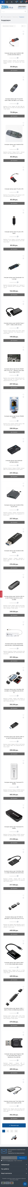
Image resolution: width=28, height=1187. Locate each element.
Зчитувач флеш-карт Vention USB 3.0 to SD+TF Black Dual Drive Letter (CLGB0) (14, 598)
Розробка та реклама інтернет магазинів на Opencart (14, 1178)
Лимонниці (15, 17)
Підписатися (22, 1157)
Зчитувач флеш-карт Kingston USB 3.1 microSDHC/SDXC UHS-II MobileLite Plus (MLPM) (13, 1055)
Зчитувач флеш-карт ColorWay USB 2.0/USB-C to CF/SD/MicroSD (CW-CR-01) (14, 691)
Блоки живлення (7, 17)
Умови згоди (10, 1160)
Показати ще (14, 1125)
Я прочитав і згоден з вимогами (12, 1160)
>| (16, 1131)
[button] (11, 2)
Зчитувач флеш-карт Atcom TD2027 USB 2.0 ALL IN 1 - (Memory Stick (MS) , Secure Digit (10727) (14, 370)
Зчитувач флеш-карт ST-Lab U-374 (14, 189)
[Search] (25, 11)
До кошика (14, 70)
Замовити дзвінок (22, 7)
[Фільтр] (1, 594)
